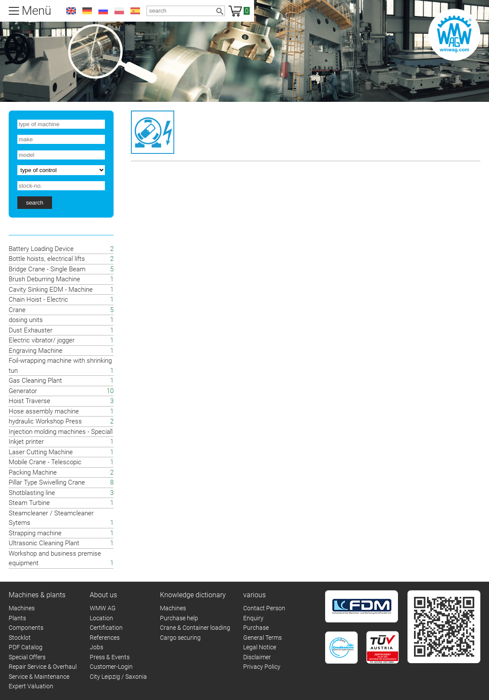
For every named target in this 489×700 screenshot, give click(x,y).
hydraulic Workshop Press (45, 421)
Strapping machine (35, 533)
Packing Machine (33, 472)
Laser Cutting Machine (41, 452)
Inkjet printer (26, 442)
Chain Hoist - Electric (38, 299)
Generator (23, 391)
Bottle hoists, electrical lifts (47, 259)
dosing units (26, 320)
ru (103, 10)
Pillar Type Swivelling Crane (47, 482)
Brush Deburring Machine (44, 279)
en (71, 10)
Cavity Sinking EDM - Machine (51, 289)
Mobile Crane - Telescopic (45, 462)
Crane (17, 310)
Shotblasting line (32, 493)
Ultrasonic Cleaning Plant (44, 543)
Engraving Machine (35, 351)
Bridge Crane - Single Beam (47, 269)
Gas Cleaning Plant (35, 380)
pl (119, 10)
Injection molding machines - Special (60, 432)
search (34, 202)
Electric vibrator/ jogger (42, 340)
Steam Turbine (29, 503)
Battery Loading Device (41, 249)
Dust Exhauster (30, 330)
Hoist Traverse (29, 401)
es (135, 10)
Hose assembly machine (44, 411)
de (87, 10)
